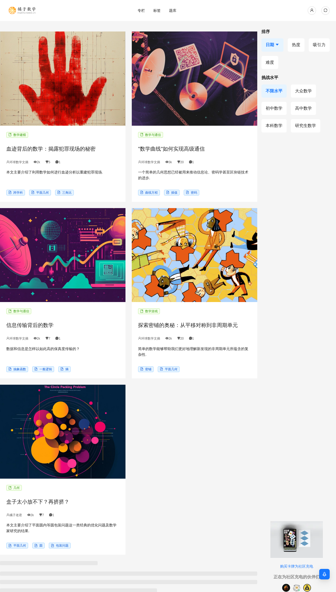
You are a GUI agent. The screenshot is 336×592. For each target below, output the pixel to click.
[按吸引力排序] (319, 44)
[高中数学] (303, 108)
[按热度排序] (296, 44)
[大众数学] (303, 91)
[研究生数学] (305, 125)
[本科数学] (274, 125)
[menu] (172, 10)
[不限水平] (274, 91)
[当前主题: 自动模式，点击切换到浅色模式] (325, 10)
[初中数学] (274, 108)
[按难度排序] (269, 62)
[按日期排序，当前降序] (272, 44)
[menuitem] (141, 10)
